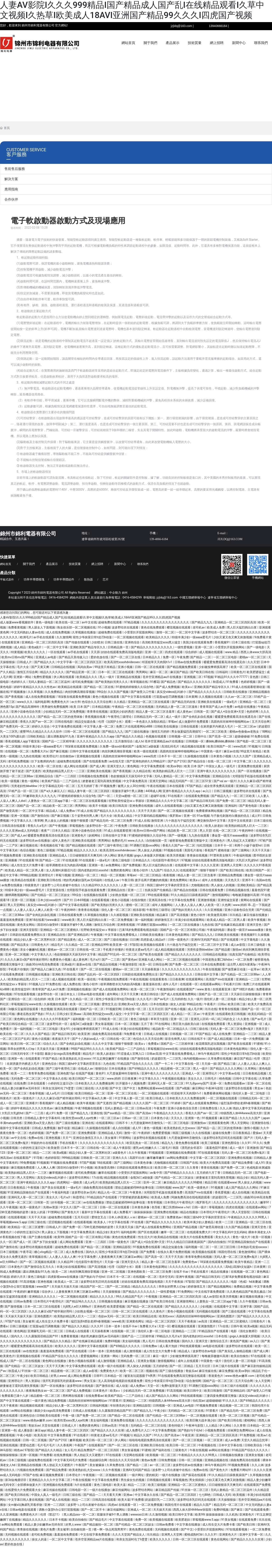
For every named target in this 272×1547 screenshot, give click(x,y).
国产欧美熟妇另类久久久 (112, 682)
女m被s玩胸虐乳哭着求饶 (25, 1504)
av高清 (203, 1321)
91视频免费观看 (11, 855)
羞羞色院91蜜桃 (217, 1147)
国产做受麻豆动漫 (234, 969)
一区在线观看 (57, 652)
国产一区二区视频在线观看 (176, 810)
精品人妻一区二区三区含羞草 (155, 711)
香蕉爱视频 (222, 1192)
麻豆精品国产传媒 (167, 1490)
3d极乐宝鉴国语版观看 (23, 1009)
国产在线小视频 (175, 1009)
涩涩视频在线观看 (60, 1222)
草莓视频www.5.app (13, 1222)
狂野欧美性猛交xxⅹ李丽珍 (127, 801)
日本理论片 (73, 1475)
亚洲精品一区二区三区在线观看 (149, 701)
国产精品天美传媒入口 (74, 657)
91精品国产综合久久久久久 (135, 1063)
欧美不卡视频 (98, 805)
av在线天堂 (117, 761)
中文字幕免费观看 (153, 766)
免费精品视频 (243, 1286)
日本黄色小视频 (221, 756)
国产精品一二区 (201, 657)
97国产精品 (194, 786)
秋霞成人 (219, 682)
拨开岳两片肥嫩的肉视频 (151, 880)
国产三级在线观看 (234, 1311)
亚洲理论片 (46, 875)
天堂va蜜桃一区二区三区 (132, 796)
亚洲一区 (190, 815)
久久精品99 (66, 1262)
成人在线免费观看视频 (40, 696)
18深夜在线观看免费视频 (74, 696)
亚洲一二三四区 (96, 1242)
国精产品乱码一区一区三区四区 (99, 974)
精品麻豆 (162, 915)
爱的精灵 (152, 1475)
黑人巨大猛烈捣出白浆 (242, 627)
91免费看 (232, 682)
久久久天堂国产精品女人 (129, 1534)
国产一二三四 (111, 959)
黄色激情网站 (247, 1252)
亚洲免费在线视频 (141, 805)
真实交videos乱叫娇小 (172, 692)
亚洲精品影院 (122, 1247)
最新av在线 (84, 964)
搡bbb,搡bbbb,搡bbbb (220, 741)
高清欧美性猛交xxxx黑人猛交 (161, 642)
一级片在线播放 (170, 1475)
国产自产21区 (177, 761)
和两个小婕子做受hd (248, 845)
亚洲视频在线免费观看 (181, 1152)
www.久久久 (136, 840)
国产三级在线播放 (137, 731)
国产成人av (18, 835)
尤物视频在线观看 (166, 1162)
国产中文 (115, 1088)
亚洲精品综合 (44, 776)
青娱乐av (191, 1371)
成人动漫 (122, 1385)
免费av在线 (36, 1137)
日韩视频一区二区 (181, 736)
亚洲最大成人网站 (150, 959)
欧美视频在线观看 (152, 944)
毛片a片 (95, 959)
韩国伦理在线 (227, 1252)
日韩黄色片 (237, 672)
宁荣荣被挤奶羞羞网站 (134, 1197)
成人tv (139, 741)
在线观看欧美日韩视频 (231, 1014)
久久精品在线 (142, 771)
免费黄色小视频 (60, 959)
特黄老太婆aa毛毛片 (140, 949)
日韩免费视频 (167, 1460)
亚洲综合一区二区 (20, 999)
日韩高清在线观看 (13, 825)
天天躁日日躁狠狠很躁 (246, 994)
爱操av (257, 1133)
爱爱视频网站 (90, 1356)
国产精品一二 (92, 1494)
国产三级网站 (241, 850)
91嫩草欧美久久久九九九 (40, 796)
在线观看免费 (248, 1519)
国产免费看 (148, 1252)
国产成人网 (97, 766)
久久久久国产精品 (38, 1034)
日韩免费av (150, 1346)
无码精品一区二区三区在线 (186, 1410)
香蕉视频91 (223, 642)
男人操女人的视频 (57, 820)
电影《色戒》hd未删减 (246, 1281)
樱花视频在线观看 (179, 627)
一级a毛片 (231, 701)
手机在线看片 (69, 1143)
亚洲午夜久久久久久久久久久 (216, 771)
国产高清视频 (180, 915)
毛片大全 (23, 667)
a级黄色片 (120, 1152)
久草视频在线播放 (84, 632)
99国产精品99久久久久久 (88, 1048)
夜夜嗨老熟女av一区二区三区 (45, 1390)
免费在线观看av (235, 1083)
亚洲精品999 (99, 944)
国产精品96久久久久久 (81, 1301)
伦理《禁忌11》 (51, 1514)
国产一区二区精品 (118, 1286)
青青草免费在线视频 (42, 1073)
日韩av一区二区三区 (135, 1118)
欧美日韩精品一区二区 (90, 1093)
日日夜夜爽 (176, 979)
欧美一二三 (19, 1073)
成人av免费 (232, 1440)
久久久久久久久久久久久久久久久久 (166, 622)
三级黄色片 (180, 1450)
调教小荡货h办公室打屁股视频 (59, 1509)
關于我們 (29, 564)
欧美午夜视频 (257, 919)
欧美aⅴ (187, 687)
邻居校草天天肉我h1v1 (157, 662)
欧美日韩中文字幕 (181, 1514)
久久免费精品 (54, 692)
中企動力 (115, 592)
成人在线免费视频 (58, 632)
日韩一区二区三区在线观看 (82, 731)
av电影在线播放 (245, 706)
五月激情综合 (124, 741)
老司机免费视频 (83, 682)
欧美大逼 (120, 1484)
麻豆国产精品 (179, 672)
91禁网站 (125, 1137)
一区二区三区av (246, 726)
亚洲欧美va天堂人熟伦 (133, 1004)
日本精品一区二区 (259, 1425)
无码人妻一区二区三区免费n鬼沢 (232, 1028)
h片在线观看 (83, 1484)
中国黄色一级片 (211, 751)
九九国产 (156, 870)
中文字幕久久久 (22, 820)
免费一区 (169, 657)
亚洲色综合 (132, 642)
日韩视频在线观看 (159, 1480)
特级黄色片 (32, 885)
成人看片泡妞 (168, 1346)
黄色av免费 (149, 1460)
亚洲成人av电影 (46, 657)
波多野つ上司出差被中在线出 (61, 885)
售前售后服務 (14, 169)
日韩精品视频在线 (238, 890)
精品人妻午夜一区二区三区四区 (89, 791)
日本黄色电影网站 (178, 934)
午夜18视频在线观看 (89, 1108)
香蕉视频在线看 (95, 716)
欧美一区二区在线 (50, 766)
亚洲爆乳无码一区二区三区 (45, 1331)
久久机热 (232, 1514)
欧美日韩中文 (193, 1390)
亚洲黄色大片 (228, 1534)
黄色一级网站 (30, 781)
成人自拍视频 (121, 1128)
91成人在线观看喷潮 (118, 830)
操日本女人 (68, 994)
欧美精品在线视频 (166, 1237)
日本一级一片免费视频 (249, 1038)
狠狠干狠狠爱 (80, 820)
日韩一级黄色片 (179, 939)
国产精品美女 (20, 944)
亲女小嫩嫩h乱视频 (33, 949)
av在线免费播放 (94, 1202)
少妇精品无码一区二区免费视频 (64, 711)
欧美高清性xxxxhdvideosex (122, 662)
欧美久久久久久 (35, 652)
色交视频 (46, 1009)
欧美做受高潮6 (218, 915)
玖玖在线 (211, 1009)
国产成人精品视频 (220, 1038)
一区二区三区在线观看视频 (89, 801)
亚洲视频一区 (254, 1024)
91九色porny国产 (197, 1083)
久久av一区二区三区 (239, 696)
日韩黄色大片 (40, 944)
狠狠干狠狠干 (209, 870)
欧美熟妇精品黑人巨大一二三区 (64, 771)
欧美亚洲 (84, 1034)
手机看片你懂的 (113, 949)
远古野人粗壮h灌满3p (242, 964)
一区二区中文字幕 (188, 632)
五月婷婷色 (178, 999)
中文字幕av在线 (230, 1073)
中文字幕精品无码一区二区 (57, 786)
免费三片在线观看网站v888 (134, 726)
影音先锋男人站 (176, 1038)
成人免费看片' (123, 1212)
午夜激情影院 (128, 964)
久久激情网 (64, 637)
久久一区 (6, 1242)
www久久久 (25, 701)
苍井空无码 (166, 1276)
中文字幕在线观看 (121, 1519)
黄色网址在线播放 (26, 1019)
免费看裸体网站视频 (209, 810)
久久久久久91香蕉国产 (55, 1019)
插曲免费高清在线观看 (107, 1034)
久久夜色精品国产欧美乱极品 (246, 1291)
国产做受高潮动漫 (212, 1227)
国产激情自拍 (40, 815)
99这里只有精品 (105, 667)
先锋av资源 (51, 1207)
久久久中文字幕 (103, 1043)
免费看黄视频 (17, 627)
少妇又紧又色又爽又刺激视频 (233, 637)
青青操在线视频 (197, 855)
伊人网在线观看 (64, 677)
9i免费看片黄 (263, 637)
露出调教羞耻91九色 (61, 736)
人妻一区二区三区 (133, 885)
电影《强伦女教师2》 (245, 1331)
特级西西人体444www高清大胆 (241, 1113)
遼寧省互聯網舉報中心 (222, 597)
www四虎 (240, 746)
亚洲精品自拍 (117, 890)
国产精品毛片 (98, 1519)
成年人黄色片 (61, 840)
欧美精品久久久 (87, 677)
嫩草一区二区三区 (173, 1232)
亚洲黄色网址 (135, 1321)
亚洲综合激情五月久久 (88, 1137)
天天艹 (66, 1137)
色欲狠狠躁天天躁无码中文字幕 (131, 776)
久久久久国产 (242, 756)
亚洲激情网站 (186, 1301)
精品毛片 (57, 944)
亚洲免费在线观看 (250, 766)
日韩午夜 (237, 1326)
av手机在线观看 (44, 637)
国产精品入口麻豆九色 (46, 969)
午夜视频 (97, 934)
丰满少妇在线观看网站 (190, 919)
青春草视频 (37, 1093)
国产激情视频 (13, 1306)
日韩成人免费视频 (44, 1128)
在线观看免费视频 (197, 796)
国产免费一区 (72, 1227)
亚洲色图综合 (231, 1143)
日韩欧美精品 (36, 736)
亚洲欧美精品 (246, 885)
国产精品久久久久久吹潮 (108, 1430)
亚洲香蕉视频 (126, 924)
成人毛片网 (195, 1009)
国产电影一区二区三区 (252, 741)
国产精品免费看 (243, 1162)
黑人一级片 (107, 677)
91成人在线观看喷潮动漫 (249, 687)
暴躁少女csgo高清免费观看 (63, 1053)
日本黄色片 (15, 1266)
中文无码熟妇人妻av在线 (28, 632)
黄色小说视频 (120, 900)
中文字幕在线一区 (188, 1063)
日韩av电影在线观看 (91, 994)
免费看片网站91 (241, 1470)
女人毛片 (70, 1450)
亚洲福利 (231, 805)
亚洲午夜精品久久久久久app (96, 736)
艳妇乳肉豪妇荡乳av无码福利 (83, 880)
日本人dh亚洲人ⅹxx (122, 1217)
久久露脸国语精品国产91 (42, 1336)
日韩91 (98, 1375)
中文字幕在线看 (119, 1222)
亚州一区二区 (152, 1182)
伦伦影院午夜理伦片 (166, 860)
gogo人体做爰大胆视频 (149, 855)
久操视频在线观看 (196, 756)
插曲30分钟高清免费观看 (43, 964)
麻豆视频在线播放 (252, 1296)
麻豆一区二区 (159, 672)
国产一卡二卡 (164, 1063)
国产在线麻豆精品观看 (230, 924)
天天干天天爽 (130, 994)
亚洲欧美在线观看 (210, 701)
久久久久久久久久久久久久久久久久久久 (196, 1266)
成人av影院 (238, 944)
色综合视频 (27, 850)
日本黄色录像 (143, 1162)
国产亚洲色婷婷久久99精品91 (146, 761)
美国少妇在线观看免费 (198, 642)
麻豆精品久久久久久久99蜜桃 (183, 1182)
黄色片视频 (125, 855)
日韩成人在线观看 (77, 1331)
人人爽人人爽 (46, 1167)
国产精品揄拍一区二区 (98, 1524)
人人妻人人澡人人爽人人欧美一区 (197, 905)
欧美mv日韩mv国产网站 (17, 657)
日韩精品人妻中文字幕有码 (42, 1118)
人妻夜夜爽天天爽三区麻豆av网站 (121, 1256)
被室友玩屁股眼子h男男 (140, 1375)
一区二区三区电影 (225, 657)
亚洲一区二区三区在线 (122, 1093)
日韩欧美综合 (253, 1445)
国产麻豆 (237, 1509)
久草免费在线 (115, 1465)
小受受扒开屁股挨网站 (139, 632)
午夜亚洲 (208, 1014)
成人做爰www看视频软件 (17, 622)
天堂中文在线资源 (240, 820)
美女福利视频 (131, 1341)
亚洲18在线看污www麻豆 (43, 919)
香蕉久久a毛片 (37, 825)
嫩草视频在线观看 (61, 1172)
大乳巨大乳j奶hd (247, 860)
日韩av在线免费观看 (188, 662)
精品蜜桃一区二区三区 (176, 1068)
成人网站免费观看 (72, 1242)
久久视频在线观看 (211, 696)
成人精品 (20, 647)
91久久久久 (230, 1400)
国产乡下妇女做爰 (45, 1242)
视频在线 (152, 1371)
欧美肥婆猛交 (256, 672)
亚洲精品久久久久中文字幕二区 (167, 801)
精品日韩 (211, 1182)
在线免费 (20, 1083)
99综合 (101, 692)
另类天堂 (262, 1028)
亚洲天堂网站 (158, 781)
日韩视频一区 (195, 741)
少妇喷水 (97, 642)
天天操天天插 (162, 1509)
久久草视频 (35, 692)
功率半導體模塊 (34, 579)
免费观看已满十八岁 (15, 1395)
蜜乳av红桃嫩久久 (145, 1147)
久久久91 (97, 1326)
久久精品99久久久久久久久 (100, 885)
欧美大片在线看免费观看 (197, 1237)
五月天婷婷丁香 (88, 786)
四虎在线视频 (235, 1207)
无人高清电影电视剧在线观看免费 (120, 1381)
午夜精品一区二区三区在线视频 (133, 706)
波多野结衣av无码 (84, 1192)
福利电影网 (42, 701)
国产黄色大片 (70, 1212)
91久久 (50, 1014)
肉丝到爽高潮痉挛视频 (80, 692)
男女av (259, 1088)
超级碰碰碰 (242, 736)
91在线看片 (176, 796)
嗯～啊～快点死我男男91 (110, 1529)
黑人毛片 (148, 1341)
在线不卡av (181, 1271)
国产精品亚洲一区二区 (81, 672)
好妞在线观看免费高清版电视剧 (122, 652)
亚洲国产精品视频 (185, 1227)
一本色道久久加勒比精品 (149, 721)
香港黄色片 (216, 1375)
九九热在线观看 (199, 835)
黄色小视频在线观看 (106, 696)
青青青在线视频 (97, 711)
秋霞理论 (79, 1197)
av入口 (207, 791)
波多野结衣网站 (79, 1177)
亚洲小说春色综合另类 (26, 711)
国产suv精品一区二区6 (119, 1113)
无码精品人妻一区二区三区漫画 (177, 706)
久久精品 (120, 701)
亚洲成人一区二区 (139, 1509)
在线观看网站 (195, 979)
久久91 (247, 1143)
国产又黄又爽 (40, 667)
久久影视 (102, 1088)
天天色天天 (232, 880)
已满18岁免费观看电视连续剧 (139, 929)
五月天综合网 (261, 721)
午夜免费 (183, 657)
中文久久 (66, 1207)
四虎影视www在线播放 (63, 1276)
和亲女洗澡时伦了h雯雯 (58, 1088)
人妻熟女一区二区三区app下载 (48, 801)
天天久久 (177, 1118)
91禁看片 (115, 1400)
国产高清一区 (154, 1256)
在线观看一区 (189, 984)
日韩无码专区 (20, 1053)
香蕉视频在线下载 (52, 845)
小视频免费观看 (215, 1430)
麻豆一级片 (160, 1356)
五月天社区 (156, 1009)
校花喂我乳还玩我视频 (211, 1043)
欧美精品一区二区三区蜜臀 (26, 1227)
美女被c (264, 805)
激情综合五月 (219, 1341)
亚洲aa (128, 1494)
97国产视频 (87, 1162)
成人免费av (68, 810)
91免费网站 (186, 1291)
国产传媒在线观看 (77, 642)
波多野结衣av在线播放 (35, 840)
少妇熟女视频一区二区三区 (128, 895)
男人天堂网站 (16, 905)
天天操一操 (208, 1063)
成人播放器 (25, 1430)
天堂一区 (164, 1326)
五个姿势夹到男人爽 (85, 815)
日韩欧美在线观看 (48, 1415)
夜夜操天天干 (61, 1038)
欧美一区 (145, 964)
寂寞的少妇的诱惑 (122, 711)
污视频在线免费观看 (30, 1470)
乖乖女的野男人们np (21, 1048)
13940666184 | (219, 26)
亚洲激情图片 (207, 1326)
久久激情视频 (158, 1514)
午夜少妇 (23, 1375)
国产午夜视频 (58, 825)
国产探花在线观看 (194, 1475)
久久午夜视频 (138, 1152)
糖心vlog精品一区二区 (49, 1252)
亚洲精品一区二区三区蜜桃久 (59, 929)
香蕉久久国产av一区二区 (37, 721)
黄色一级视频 (153, 1128)
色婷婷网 (252, 711)
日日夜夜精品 (241, 1133)
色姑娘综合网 (98, 1460)
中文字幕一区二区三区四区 (208, 1157)
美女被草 (111, 1137)
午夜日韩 (127, 880)
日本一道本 (113, 1326)
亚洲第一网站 (22, 677)
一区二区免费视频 (121, 919)
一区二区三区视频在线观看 (182, 959)
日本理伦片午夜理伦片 (179, 1202)
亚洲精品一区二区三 (253, 701)
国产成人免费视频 (168, 687)
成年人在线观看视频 (169, 805)
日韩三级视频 (223, 791)
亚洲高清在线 (158, 900)
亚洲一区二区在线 (259, 1083)
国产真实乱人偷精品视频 (235, 1351)
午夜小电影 (25, 1435)
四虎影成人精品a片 (153, 939)
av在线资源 (31, 1351)
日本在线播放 (159, 1004)
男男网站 (142, 672)
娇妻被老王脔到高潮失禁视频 (102, 781)
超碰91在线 (158, 796)
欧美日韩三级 (237, 1004)
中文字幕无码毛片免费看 (71, 1460)
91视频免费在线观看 (147, 1247)
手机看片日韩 (232, 984)
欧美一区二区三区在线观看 (249, 667)
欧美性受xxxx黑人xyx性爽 (79, 1118)
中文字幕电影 (250, 939)
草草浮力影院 (159, 1019)
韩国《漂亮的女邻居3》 (189, 1147)
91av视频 (203, 815)
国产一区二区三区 (86, 1207)
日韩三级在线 (114, 642)
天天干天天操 (261, 850)
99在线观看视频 (158, 895)
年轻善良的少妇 (121, 1405)
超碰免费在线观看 (110, 622)
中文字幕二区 (243, 761)
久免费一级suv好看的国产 (117, 746)
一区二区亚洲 (214, 1440)
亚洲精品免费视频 (230, 875)
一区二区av (193, 1014)
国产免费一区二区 (233, 1167)
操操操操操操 (143, 1212)
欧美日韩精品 (39, 1375)
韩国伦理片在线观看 (178, 1504)
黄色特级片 (176, 1425)
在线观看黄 (33, 1058)
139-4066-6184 (159, 539)
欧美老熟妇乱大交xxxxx (76, 1058)
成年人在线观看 (188, 1361)
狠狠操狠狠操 (9, 1455)
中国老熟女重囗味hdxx (217, 959)
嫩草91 (265, 1202)
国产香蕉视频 (14, 696)
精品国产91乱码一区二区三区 (118, 954)
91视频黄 (43, 1162)
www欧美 (68, 919)
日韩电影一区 (78, 1490)
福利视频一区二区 (84, 1019)
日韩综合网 (160, 964)
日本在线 (221, 1336)
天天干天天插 (147, 810)
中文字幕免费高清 (135, 781)
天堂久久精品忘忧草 (255, 1440)
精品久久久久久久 (52, 672)
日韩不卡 (122, 1123)
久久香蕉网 (65, 1445)
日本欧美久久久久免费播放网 (95, 1083)
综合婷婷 (191, 652)
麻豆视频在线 (29, 845)
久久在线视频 (201, 1133)
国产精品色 (168, 682)
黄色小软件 (141, 870)
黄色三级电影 (121, 860)
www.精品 (232, 652)
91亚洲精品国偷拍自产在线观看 (28, 1192)
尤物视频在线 (200, 885)
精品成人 (52, 810)
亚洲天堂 (202, 1341)
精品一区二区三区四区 (161, 1321)
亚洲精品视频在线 (216, 1460)
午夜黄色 (136, 1192)
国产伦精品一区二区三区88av (241, 974)
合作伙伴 (11, 199)
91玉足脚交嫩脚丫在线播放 (111, 1058)
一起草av (254, 969)
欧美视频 (239, 1494)
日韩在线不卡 (197, 1038)
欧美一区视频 (261, 1237)
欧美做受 (54, 1147)
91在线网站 (163, 1024)
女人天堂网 (263, 1381)
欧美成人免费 (216, 627)
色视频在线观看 (156, 736)
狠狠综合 (101, 1068)
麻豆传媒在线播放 (256, 915)
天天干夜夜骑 (9, 1405)
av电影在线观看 (214, 1346)
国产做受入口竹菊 (143, 692)
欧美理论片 (50, 756)
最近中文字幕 (9, 875)
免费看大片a (39, 751)
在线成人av (112, 880)
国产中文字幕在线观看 (137, 696)
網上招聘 (97, 564)
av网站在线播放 (22, 1410)
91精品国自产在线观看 (102, 1197)
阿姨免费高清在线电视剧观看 (191, 1197)
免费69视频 (113, 1341)
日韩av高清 (153, 1053)
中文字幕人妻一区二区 (99, 726)
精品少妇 (243, 1177)
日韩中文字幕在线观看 (85, 751)
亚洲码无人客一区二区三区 (166, 1083)
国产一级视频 (178, 835)
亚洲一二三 (135, 890)
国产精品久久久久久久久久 (183, 954)
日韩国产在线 (189, 1162)
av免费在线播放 (12, 885)
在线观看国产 (189, 870)
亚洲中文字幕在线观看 (93, 1346)
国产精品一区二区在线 (99, 687)
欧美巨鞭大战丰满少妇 (201, 1420)
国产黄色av (129, 959)
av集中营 (156, 1172)
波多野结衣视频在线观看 (150, 1137)
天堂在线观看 (51, 1425)
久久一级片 (195, 999)
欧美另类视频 (176, 855)
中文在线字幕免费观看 (210, 1291)
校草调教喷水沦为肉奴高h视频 (66, 865)
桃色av (18, 1450)
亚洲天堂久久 (116, 766)
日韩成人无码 (222, 1494)
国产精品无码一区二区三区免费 (112, 820)
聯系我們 (142, 564)
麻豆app (40, 1430)
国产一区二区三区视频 (188, 1440)
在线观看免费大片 (199, 1232)
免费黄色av (175, 1217)
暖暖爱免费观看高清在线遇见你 (225, 662)
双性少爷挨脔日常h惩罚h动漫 (93, 637)
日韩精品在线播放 (215, 954)
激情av (236, 949)
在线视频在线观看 (96, 895)
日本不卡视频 (58, 1519)
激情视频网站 (221, 895)
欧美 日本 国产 (80, 706)
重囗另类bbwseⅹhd (176, 1207)
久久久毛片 (145, 999)
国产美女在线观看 (54, 1187)
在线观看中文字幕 (187, 865)
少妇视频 (206, 1306)
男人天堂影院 (241, 1212)
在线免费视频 (63, 1455)
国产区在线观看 (148, 1232)
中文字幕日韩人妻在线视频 (26, 1499)
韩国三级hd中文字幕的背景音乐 (168, 885)
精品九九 (168, 1143)
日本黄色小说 (160, 1118)
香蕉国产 (210, 850)
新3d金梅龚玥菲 (16, 1480)
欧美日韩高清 (118, 805)
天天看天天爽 (112, 1494)
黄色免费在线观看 (188, 1143)
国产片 (68, 900)
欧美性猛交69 (21, 989)
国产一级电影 (256, 647)
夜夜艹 (46, 830)
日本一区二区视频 (127, 1024)
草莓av (172, 721)
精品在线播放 (189, 1212)
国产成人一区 (22, 1242)
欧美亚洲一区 (119, 944)
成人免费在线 (72, 984)
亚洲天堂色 (254, 924)
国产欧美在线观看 (151, 954)
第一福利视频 (144, 919)
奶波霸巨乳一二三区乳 (167, 1058)
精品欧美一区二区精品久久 (170, 1028)
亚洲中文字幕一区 (251, 1534)
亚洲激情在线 (260, 1123)
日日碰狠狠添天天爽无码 (86, 855)
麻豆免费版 (226, 1371)
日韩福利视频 (99, 1405)
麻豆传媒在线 (208, 1371)
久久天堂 (253, 662)
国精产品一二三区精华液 (58, 741)
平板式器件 (7, 579)
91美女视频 (229, 1519)
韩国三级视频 (181, 1133)
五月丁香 (147, 1024)
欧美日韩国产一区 (219, 746)
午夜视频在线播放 (174, 1078)
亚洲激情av (199, 1123)
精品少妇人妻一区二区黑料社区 (35, 939)
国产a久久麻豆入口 (53, 791)
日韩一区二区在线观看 (150, 667)
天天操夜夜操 (151, 969)
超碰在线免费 (221, 1133)
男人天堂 (205, 830)
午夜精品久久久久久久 (168, 1113)
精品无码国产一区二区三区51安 (190, 781)
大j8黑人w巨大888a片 (77, 1306)
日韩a (222, 1004)
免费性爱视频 (42, 677)
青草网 (38, 820)
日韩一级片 (199, 1207)
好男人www (58, 1375)
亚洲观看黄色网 (219, 1123)
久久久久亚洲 (210, 865)
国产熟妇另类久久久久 (187, 909)
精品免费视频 (57, 1400)
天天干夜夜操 (174, 1281)
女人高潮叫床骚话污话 (61, 870)
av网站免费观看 (178, 1157)
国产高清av (144, 1113)
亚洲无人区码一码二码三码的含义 (213, 1019)
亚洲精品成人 (58, 855)
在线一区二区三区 (220, 761)
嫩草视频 (33, 1291)
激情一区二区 (165, 632)
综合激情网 (194, 1381)
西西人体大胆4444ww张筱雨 (192, 1509)
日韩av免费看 (23, 1301)
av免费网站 (113, 865)
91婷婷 (176, 1103)
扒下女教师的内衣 (43, 761)
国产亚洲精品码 (78, 934)
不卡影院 (37, 1053)
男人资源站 (235, 1024)
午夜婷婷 (144, 1133)
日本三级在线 (241, 642)
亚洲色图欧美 (137, 1271)
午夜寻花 (26, 1252)
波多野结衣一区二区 (100, 825)
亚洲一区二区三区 (19, 1152)
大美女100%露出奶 (13, 736)
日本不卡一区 (223, 845)
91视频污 (254, 746)
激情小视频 (251, 1128)
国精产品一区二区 (29, 805)
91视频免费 (108, 786)
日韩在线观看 (189, 726)
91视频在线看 (173, 850)
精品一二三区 (42, 1152)
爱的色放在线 (100, 657)
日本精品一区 (113, 1375)
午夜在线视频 (156, 786)
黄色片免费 (48, 1529)
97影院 (134, 944)
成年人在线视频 (212, 880)
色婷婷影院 (53, 1157)
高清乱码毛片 (170, 746)
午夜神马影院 (214, 1088)
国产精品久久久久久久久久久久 (152, 647)
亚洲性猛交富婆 (228, 900)
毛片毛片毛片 (46, 1445)
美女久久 (52, 1197)
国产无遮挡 (33, 771)
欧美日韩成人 (155, 1098)
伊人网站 (110, 855)
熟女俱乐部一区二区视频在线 (76, 627)
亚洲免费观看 (87, 1133)
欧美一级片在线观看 (112, 1366)
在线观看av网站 (211, 984)
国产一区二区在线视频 (96, 969)
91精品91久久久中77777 (231, 677)
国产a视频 (183, 1088)
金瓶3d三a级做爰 (148, 746)
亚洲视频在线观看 (88, 756)
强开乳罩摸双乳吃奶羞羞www (62, 1381)
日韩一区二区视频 (35, 1440)
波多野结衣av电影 (205, 1351)
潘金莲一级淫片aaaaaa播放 (230, 835)
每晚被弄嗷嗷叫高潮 (246, 895)
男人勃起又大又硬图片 (242, 840)
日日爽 (134, 939)
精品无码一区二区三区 (229, 1504)
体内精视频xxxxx (194, 1058)
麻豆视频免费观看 (23, 1167)
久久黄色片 (158, 1311)
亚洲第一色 (96, 865)
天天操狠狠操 (112, 1291)
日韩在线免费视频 (168, 1341)
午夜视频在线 (207, 1445)
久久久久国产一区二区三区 (151, 1103)
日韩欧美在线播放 (235, 692)
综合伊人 (48, 1291)
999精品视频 (28, 875)
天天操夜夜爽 (100, 1331)
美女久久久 (195, 1078)
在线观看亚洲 (10, 642)
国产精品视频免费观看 (182, 667)
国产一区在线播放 (250, 771)
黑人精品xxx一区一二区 (79, 1514)
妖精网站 (94, 835)
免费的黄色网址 (121, 870)
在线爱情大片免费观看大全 (23, 1490)
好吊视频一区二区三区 (66, 1202)
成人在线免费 (222, 1034)
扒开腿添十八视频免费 (131, 1083)
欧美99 (59, 1237)
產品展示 (52, 564)
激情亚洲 (157, 820)
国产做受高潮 (9, 810)
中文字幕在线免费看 (182, 900)
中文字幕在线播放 (188, 1524)
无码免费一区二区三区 (26, 1078)
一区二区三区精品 (149, 875)
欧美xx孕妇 (175, 766)
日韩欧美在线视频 (227, 934)
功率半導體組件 (63, 579)
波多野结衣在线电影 (80, 1385)
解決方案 (11, 179)
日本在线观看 (175, 786)
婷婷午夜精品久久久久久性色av (35, 687)
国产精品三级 (227, 1063)
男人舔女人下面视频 (42, 627)
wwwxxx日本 (138, 1514)
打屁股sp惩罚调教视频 (168, 696)
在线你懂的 (139, 900)
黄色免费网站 (179, 880)
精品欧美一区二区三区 (58, 805)
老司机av (199, 627)
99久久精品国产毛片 (130, 1296)
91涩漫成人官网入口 (131, 1053)
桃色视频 (225, 1078)
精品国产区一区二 (92, 1286)
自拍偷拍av (67, 756)
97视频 (208, 677)
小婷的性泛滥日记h (61, 1083)
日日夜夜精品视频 (254, 1073)
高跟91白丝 (137, 1157)
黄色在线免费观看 (153, 627)
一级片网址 (136, 1475)
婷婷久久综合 (41, 726)
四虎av (112, 1504)
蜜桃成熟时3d (193, 1534)
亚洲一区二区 (204, 647)
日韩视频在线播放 (38, 974)
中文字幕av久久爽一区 (97, 1098)
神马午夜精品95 (209, 1053)
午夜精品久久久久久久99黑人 (248, 1217)
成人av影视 (91, 1371)
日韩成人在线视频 (156, 1034)
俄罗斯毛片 (204, 1202)
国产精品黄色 (67, 939)
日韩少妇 (63, 1014)
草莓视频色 (77, 825)
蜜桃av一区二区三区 (253, 657)
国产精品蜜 (223, 949)
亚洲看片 (32, 1103)
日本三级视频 (9, 1252)
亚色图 (254, 677)
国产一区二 (106, 796)
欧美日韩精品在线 (145, 1316)
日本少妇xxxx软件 (49, 900)
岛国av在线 (263, 880)
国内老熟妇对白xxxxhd (93, 870)
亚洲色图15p (65, 1073)
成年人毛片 (170, 984)
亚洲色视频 (53, 1137)
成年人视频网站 (162, 905)
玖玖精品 (236, 915)
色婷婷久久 (19, 682)
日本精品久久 (152, 657)
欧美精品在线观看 (70, 687)
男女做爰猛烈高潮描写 (186, 731)
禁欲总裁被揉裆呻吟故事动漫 (134, 1187)
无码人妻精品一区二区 (169, 776)
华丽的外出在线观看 (44, 1143)
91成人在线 (85, 810)
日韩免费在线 (209, 1108)
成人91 (256, 815)
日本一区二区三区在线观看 (116, 672)
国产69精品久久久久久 (144, 1068)
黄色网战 (133, 766)
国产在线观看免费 (95, 761)
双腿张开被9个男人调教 (128, 791)
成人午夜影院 (122, 1147)
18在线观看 (104, 1162)
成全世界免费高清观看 (219, 786)
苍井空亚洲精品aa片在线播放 (162, 677)
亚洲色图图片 (43, 1316)
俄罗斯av (175, 815)
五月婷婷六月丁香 (209, 1172)
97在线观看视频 (25, 994)
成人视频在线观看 (211, 652)
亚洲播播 (11, 860)
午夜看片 (210, 1004)
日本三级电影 (257, 944)
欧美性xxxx (167, 1316)
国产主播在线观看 (40, 1237)
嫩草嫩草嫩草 (156, 1157)
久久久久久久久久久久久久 (95, 741)
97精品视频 (132, 622)
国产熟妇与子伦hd (93, 1276)
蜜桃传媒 (224, 850)
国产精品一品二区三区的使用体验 (60, 716)
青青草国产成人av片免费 (216, 706)
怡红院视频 (205, 845)
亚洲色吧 (100, 1306)
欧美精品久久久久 (158, 637)
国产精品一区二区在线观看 (145, 1306)
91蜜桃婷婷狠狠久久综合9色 (135, 687)
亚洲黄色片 (79, 835)
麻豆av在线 (231, 751)
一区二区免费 (244, 959)
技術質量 (75, 564)
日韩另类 (16, 1118)
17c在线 (97, 1177)
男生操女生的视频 (133, 1480)
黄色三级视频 (46, 850)
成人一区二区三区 (90, 939)
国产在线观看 (230, 939)
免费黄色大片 (60, 701)
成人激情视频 (132, 1351)
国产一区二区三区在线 (126, 657)
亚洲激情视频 (207, 900)
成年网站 (113, 994)
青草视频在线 (139, 682)
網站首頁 (5, 564)
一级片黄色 (39, 1400)
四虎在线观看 (174, 652)
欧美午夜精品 (244, 1262)
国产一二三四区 (66, 776)
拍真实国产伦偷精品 (158, 890)
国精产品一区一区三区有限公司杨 (182, 929)
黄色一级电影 (45, 622)
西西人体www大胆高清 (256, 652)
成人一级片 (173, 716)
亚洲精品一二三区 (248, 979)
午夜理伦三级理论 (120, 716)
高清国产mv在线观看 (220, 979)
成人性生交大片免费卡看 (27, 865)
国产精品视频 (122, 1103)
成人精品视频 (66, 1103)
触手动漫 (64, 1128)
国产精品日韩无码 (202, 801)
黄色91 (100, 1073)
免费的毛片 (119, 840)
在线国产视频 (85, 1073)
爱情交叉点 (109, 1004)
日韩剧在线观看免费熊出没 (28, 934)
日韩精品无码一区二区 (149, 716)
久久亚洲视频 (213, 909)
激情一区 (130, 1133)
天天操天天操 (46, 1048)
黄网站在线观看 (251, 900)
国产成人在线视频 (58, 1499)
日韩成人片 (25, 662)
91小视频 (104, 627)
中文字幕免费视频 (198, 776)
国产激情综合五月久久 (39, 1266)
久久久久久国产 (250, 1118)
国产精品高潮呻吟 (28, 706)
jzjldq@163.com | (182, 26)
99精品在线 (195, 1004)
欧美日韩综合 (150, 994)
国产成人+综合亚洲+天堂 (228, 711)
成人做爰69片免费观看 (193, 721)
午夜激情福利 (166, 989)
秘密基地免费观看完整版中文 (189, 840)
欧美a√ (262, 1435)
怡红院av (199, 1400)
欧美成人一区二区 (67, 1281)
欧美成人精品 (123, 815)
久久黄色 (243, 1019)
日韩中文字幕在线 (245, 1078)
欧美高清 (40, 1435)
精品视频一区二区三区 (235, 1405)
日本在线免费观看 (213, 964)
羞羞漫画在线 (152, 984)
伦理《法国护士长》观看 (115, 721)
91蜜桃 (258, 1043)
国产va (218, 781)
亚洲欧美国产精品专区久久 (88, 647)
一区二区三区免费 (159, 1271)
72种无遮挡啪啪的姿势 (98, 1227)
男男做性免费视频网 (55, 706)
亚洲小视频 (125, 667)
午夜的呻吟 (246, 830)
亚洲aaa (76, 1014)
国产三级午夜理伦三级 (113, 845)
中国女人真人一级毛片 (221, 766)
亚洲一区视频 (20, 815)
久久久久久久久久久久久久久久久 (102, 1143)
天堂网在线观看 (134, 1455)
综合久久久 (171, 870)
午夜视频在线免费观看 (113, 979)
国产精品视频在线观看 (81, 845)
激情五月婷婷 (160, 731)
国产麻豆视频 (59, 751)
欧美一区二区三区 (143, 989)
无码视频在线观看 (208, 1311)
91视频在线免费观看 (64, 1162)
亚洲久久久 (120, 1157)
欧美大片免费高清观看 (215, 1162)
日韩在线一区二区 (89, 949)
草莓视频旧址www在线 (26, 1004)
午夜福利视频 (242, 855)
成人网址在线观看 (76, 766)
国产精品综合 (197, 761)
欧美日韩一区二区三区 (26, 1043)
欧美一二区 (60, 1271)
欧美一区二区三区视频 (85, 1004)
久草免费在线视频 (220, 1058)
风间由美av (85, 667)
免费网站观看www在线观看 (156, 1088)
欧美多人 (100, 1222)
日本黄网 (191, 696)
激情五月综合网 (27, 672)
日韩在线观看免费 (212, 890)
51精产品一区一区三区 (23, 791)
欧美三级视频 (210, 1143)
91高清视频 (28, 1281)
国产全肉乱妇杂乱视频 (198, 716)
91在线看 (137, 1222)
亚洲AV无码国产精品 (205, 939)
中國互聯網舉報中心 (192, 597)
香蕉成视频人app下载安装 (23, 741)
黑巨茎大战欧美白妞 (186, 1024)
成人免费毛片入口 (138, 1430)
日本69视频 (82, 900)
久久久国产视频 (118, 692)
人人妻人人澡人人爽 (62, 1256)
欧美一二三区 (225, 1222)
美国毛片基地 (193, 850)
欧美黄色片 (7, 1356)
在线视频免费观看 (213, 1024)
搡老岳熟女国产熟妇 (30, 1014)
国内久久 (92, 1252)
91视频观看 (210, 1118)
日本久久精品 (61, 830)
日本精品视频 (101, 706)
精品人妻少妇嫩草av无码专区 (21, 1088)
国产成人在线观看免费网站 (111, 989)
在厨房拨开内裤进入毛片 (217, 726)
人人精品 (211, 1425)
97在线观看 (259, 1356)
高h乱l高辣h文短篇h (238, 1266)
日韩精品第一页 (118, 647)
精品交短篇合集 (85, 721)
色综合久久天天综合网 (97, 701)
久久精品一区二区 (77, 944)
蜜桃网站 (250, 1420)
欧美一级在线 (87, 979)
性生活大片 (145, 1237)
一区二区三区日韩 (223, 1247)
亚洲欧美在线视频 (99, 771)
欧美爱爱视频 (116, 1306)
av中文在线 (89, 622)
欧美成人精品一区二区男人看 (24, 870)
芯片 (106, 579)
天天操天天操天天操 (65, 1286)
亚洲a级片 (68, 964)
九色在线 (207, 924)
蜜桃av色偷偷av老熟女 (244, 731)
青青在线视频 (210, 1167)
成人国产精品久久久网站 (242, 1187)
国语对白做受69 (48, 924)
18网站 (266, 731)
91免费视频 (248, 1435)
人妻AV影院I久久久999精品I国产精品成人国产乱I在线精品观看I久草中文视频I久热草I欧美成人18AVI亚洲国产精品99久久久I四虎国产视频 (132, 10)
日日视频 (67, 1093)
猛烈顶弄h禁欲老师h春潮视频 (240, 1103)
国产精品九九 (220, 796)
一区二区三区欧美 (215, 731)
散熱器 (88, 579)
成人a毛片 (53, 1093)
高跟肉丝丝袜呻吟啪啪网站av (230, 721)
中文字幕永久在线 (55, 1078)
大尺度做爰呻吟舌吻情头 (123, 1073)
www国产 (43, 1286)
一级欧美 (76, 1182)
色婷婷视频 (248, 682)
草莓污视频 (62, 875)
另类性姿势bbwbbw (200, 949)
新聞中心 (120, 564)
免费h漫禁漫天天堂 (174, 1385)
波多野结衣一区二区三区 (218, 632)
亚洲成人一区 (191, 1073)
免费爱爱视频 (161, 1133)
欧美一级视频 (10, 781)
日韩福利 (222, 672)
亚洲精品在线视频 (129, 677)
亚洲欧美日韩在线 (49, 880)
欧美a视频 (60, 1152)
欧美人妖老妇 (214, 825)
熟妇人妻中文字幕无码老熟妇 (252, 1108)
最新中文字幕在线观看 (15, 1128)
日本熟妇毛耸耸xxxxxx (252, 1247)
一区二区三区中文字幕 (213, 944)
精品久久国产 (143, 1435)
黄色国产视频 (239, 1341)
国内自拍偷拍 (217, 1242)
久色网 (226, 905)
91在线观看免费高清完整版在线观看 (182, 1375)
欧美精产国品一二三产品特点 (61, 781)
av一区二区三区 (160, 1465)
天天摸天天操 (125, 1227)
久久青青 (193, 1167)
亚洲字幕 (246, 1306)
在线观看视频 (100, 900)
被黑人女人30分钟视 (132, 786)
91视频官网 (113, 1009)
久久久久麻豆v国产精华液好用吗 (26, 959)
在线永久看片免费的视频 (174, 1252)
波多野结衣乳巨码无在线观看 (223, 1137)
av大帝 (75, 701)
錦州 (125, 592)
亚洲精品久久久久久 (42, 1296)
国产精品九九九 (202, 622)
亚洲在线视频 (9, 1445)
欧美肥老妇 (183, 1519)
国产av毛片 (162, 999)
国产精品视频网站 (220, 1286)
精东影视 (139, 909)
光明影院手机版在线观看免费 (251, 776)
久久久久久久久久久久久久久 (181, 969)
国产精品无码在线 (184, 701)
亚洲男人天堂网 (231, 865)
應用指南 (11, 189)
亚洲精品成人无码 (110, 1133)
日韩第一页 (202, 711)
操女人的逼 (177, 1004)
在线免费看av (94, 1395)
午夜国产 (80, 1445)
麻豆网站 (198, 1088)
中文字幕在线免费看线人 (121, 934)
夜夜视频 (169, 875)
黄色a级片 (35, 647)
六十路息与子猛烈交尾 (180, 820)
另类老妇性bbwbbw (24, 786)
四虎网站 (63, 1182)
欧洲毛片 (26, 637)
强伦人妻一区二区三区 (116, 909)
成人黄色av (185, 711)
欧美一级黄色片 (24, 1098)
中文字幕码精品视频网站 (151, 815)
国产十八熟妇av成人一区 (89, 1038)
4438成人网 (153, 791)
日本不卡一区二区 (170, 756)
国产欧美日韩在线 (202, 672)
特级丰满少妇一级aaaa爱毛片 (192, 637)
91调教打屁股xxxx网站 (145, 845)
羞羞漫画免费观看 (12, 919)
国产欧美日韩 (246, 1524)
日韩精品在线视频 (63, 667)
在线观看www (227, 1182)
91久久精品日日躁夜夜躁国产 (191, 895)
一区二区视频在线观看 (129, 637)
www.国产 (180, 1187)
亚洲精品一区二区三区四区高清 (235, 622)
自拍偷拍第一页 (157, 840)
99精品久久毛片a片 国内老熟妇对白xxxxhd (185, 1336)
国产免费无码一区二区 (15, 726)
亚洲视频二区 (193, 677)
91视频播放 (18, 692)
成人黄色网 (80, 959)
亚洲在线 (96, 1113)
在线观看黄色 (158, 979)
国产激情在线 (140, 1058)
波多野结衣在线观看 (125, 627)
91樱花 (154, 682)
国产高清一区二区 (221, 736)
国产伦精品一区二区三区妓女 (51, 895)
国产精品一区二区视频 (96, 1247)
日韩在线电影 (64, 721)
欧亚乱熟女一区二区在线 (143, 1143)
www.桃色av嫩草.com (240, 1375)
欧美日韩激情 (213, 1390)
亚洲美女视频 (146, 1361)
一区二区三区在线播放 (185, 924)
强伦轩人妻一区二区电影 (220, 999)
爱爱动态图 (27, 1445)
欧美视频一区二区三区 (161, 1455)
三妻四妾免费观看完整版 (220, 1395)
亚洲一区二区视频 (23, 900)
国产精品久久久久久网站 (226, 1068)
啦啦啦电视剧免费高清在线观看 (150, 1440)
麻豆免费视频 (64, 1108)
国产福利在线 (161, 1450)
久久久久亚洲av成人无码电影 (20, 830)
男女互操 (90, 1381)
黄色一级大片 (241, 1237)
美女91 (64, 1028)
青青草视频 (155, 1202)
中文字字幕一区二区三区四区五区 (79, 662)
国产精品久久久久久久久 (194, 682)
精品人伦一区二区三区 (113, 1192)
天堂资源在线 (56, 890)
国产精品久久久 (45, 662)
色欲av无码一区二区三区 (115, 1316)
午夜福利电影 (216, 929)
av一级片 (230, 781)
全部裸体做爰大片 (29, 1484)
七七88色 (205, 1494)
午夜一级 (68, 1415)
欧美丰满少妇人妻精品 (199, 1222)
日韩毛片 (211, 1078)
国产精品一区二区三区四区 (243, 810)
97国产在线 (13, 1321)
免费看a (153, 1043)
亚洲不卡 (248, 880)
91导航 (39, 1157)
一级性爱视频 (184, 647)
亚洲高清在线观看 (66, 1009)
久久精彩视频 (119, 915)
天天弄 (95, 652)
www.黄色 (204, 989)
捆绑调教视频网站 (17, 895)
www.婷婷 (239, 905)
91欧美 (124, 1425)
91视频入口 (36, 984)
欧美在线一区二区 (68, 622)
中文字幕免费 (87, 1256)
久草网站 (251, 1068)
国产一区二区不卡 (93, 1509)
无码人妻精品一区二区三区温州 (49, 682)
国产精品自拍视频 (186, 890)
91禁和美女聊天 (221, 855)
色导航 (156, 1207)
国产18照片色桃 (244, 989)
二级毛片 (165, 1147)
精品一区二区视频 (113, 875)
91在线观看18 (28, 860)
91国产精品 (203, 1034)
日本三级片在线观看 (226, 1366)
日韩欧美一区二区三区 (113, 1019)
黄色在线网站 (220, 1539)
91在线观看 (70, 860)
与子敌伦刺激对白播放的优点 (230, 815)
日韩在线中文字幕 (115, 835)
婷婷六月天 (18, 1276)
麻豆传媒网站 (121, 1490)
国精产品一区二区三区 (214, 994)
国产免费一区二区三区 (231, 801)
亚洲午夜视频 (185, 1276)
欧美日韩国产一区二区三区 (87, 1078)
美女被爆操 (97, 1465)
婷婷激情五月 (164, 919)
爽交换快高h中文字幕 (211, 820)
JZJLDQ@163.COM (229, 539)
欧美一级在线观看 (146, 751)
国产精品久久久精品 (130, 736)
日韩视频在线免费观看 (93, 776)
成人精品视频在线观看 (170, 949)
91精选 (4, 1276)
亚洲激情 (253, 1147)
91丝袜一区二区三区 (36, 1371)
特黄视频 (17, 652)
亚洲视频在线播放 (79, 989)
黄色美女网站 (26, 924)
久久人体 (226, 1108)
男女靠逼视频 (104, 1024)
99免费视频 (27, 1162)
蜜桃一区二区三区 (138, 905)
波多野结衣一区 (48, 994)
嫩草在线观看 (107, 1172)
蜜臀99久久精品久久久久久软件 (41, 731)
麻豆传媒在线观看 (55, 1490)
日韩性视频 (163, 1187)
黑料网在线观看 (73, 1395)
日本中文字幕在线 (230, 1445)
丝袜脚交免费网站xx (241, 1430)
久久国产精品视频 (237, 1227)
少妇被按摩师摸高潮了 (214, 667)
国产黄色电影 (248, 805)
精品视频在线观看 (193, 746)
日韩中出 (201, 736)
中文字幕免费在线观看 (67, 726)
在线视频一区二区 (17, 751)
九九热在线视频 (30, 756)
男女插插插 (197, 1480)
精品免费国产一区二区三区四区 (99, 1450)
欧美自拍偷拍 (240, 1356)
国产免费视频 (132, 865)
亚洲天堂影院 (29, 929)
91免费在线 (54, 984)
